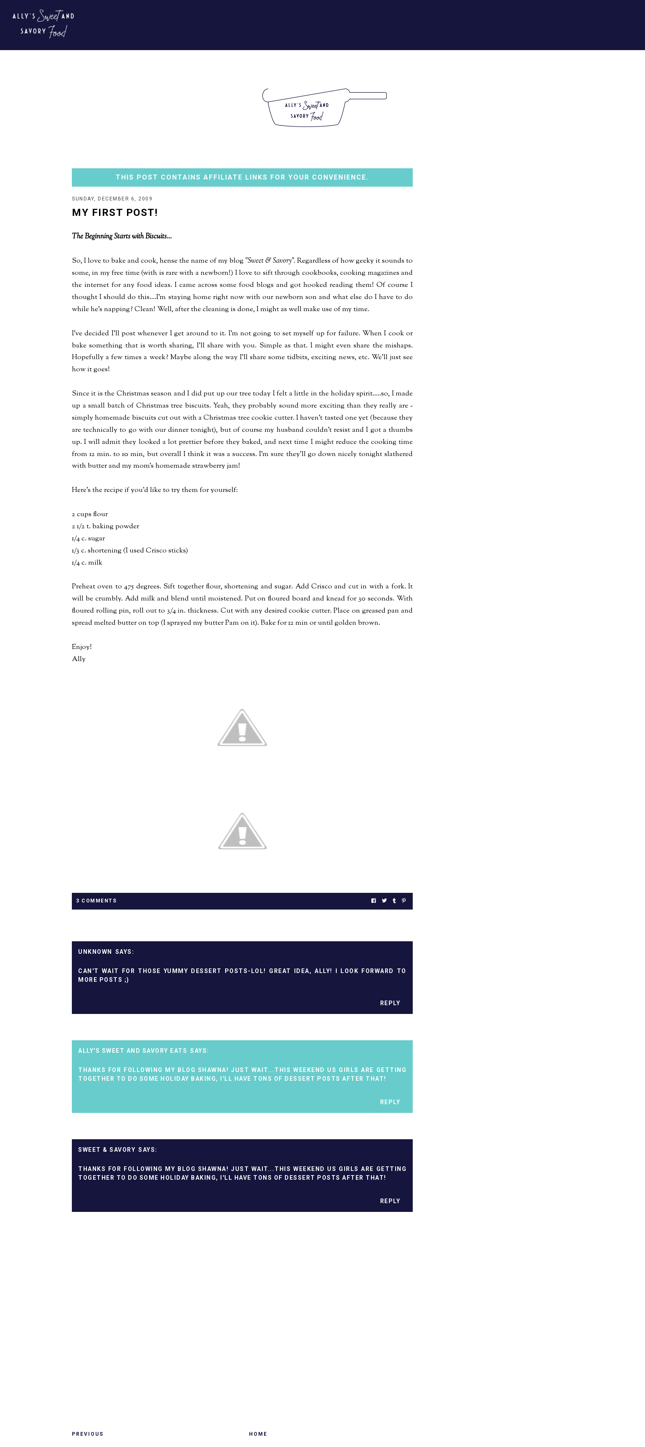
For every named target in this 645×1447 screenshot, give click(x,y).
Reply (390, 1004)
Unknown (95, 952)
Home (258, 1435)
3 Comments (96, 902)
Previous (88, 1435)
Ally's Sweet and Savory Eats (132, 1051)
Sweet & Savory (106, 1150)
